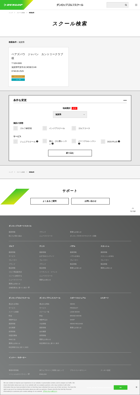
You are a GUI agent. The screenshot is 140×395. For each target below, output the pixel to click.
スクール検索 (14, 312)
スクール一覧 (44, 312)
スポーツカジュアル (78, 298)
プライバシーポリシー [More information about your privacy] (50, 391)
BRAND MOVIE (75, 316)
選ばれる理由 (14, 304)
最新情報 (12, 232)
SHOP (72, 320)
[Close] (136, 387)
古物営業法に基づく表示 (19, 288)
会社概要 (12, 327)
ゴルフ (11, 246)
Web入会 (12, 339)
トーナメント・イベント (48, 272)
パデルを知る (75, 256)
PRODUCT (74, 308)
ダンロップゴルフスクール (19, 298)
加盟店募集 (13, 335)
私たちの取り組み (15, 236)
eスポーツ (105, 298)
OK (121, 387)
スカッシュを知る (107, 256)
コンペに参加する (15, 276)
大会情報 (42, 324)
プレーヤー (13, 260)
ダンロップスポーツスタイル (20, 226)
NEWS (72, 304)
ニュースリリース (45, 236)
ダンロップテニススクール (49, 298)
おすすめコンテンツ (46, 256)
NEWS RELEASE (76, 324)
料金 (10, 316)
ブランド (42, 232)
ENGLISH (43, 374)
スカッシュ (105, 246)
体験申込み (13, 320)
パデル (72, 246)
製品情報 (12, 268)
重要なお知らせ (75, 232)
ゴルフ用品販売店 (15, 272)
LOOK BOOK (75, 312)
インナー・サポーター (17, 357)
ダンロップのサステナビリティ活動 (83, 236)
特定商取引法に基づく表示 (18, 347)
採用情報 (12, 331)
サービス (12, 256)
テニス (42, 246)
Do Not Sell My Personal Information (99, 387)
